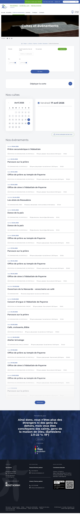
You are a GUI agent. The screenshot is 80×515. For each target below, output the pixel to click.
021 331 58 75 (34, 472)
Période (10, 49)
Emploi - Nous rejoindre (33, 510)
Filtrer (40, 71)
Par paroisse (39, 49)
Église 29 (57, 1)
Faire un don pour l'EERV (33, 1)
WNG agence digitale (69, 510)
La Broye (12, 7)
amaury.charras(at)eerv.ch (37, 489)
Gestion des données (10, 511)
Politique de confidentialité (32, 509)
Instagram (13, 487)
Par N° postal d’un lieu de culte (25, 49)
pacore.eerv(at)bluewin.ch (12, 483)
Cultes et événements (18, 12)
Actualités (9, 12)
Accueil (3, 12)
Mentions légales (16, 509)
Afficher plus (40, 404)
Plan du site (8, 509)
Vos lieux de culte (48, 1)
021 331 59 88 (34, 487)
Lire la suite (40, 441)
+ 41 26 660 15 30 (12, 475)
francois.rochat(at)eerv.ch (37, 475)
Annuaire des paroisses (21, 510)
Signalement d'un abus (44, 509)
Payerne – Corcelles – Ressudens (26, 6)
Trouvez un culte (75, 12)
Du (9, 59)
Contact (41, 510)
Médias (22, 509)
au (19, 59)
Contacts (41, 12)
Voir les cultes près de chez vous (64, 134)
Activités (28, 12)
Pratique (34, 12)
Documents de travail (10, 510)
